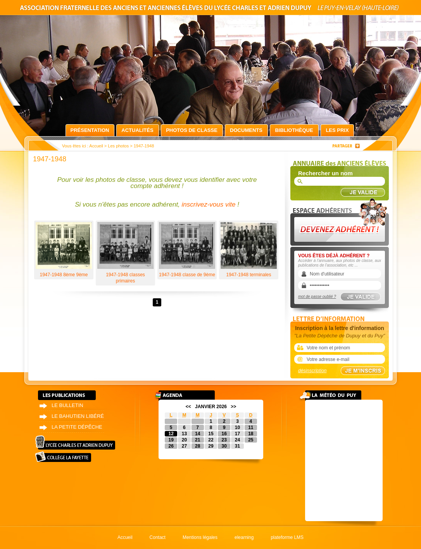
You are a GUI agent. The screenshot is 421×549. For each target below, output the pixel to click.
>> (233, 406)
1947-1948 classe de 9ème (187, 249)
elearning (244, 537)
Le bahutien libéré (78, 416)
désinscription (312, 370)
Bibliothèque (294, 130)
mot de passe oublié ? (317, 296)
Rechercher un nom (325, 173)
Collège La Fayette (63, 457)
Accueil (96, 146)
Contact (158, 537)
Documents (246, 130)
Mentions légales (200, 537)
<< (188, 406)
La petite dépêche (77, 427)
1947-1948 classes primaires (125, 253)
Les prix (337, 130)
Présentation (90, 130)
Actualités (137, 130)
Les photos (118, 146)
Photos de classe (191, 130)
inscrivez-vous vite (209, 204)
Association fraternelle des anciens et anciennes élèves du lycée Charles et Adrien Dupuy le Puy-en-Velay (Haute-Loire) (210, 9)
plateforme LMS (287, 537)
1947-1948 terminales (249, 249)
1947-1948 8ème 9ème (64, 249)
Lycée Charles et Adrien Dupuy (75, 442)
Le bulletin (67, 405)
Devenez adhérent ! (340, 220)
